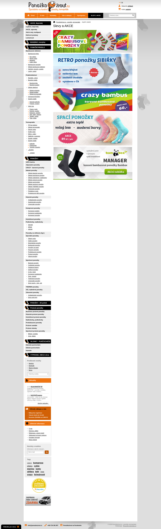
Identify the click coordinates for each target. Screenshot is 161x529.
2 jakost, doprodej (32, 27)
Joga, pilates (32, 336)
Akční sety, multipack (33, 32)
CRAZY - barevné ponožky (35, 167)
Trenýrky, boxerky (35, 147)
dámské (30, 225)
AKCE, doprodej (36, 23)
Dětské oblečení (33, 87)
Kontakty (53, 15)
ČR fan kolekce (32, 125)
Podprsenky (33, 145)
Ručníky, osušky (34, 111)
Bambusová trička (33, 54)
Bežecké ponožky (33, 263)
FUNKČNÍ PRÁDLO (37, 47)
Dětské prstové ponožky (35, 180)
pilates (30, 466)
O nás (42, 15)
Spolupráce (81, 15)
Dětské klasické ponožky (35, 173)
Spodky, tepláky (32, 138)
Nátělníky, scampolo (34, 136)
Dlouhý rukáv (32, 129)
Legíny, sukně (32, 71)
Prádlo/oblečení (31, 75)
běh (37, 471)
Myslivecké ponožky (34, 245)
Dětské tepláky (34, 92)
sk (122, 2)
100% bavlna (30, 162)
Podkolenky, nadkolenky (34, 222)
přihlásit (130, 6)
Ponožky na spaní (33, 247)
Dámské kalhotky (35, 102)
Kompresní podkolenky (35, 213)
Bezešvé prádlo (32, 80)
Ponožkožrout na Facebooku (72, 525)
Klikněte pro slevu (11, 527)
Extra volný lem (32, 297)
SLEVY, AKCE (95, 15)
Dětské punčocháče (34, 182)
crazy (30, 474)
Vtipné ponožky (32, 256)
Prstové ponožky (33, 254)
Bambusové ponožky (34, 64)
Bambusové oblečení (33, 51)
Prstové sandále (31, 325)
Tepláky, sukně (34, 116)
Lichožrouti (30, 38)
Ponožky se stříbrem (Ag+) (35, 233)
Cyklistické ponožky (34, 265)
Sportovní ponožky (32, 260)
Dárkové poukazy (32, 35)
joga (42, 472)
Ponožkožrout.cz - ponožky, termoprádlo (68, 22)
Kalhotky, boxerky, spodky (35, 69)
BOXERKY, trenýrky (37, 42)
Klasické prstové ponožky (35, 314)
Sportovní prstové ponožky (35, 331)
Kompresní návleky (33, 211)
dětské (30, 227)
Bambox (31, 363)
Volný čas (31, 106)
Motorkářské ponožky (34, 243)
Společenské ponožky (34, 202)
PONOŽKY (34, 158)
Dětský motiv (32, 238)
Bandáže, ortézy (33, 78)
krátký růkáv (33, 62)
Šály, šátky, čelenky (35, 114)
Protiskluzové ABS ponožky (36, 193)
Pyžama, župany (34, 103)
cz (120, 2)
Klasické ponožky (32, 197)
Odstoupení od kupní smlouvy (37, 435)
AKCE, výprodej (31, 29)
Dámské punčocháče (33, 345)
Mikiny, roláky (32, 134)
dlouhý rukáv (33, 58)
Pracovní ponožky (33, 250)
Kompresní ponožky (33, 208)
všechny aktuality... (43, 403)
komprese (38, 463)
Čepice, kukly (33, 109)
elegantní (32, 60)
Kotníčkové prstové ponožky (36, 317)
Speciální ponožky (32, 236)
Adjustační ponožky (33, 165)
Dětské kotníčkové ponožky (36, 175)
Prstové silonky (31, 328)
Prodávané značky (34, 361)
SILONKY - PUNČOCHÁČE (40, 341)
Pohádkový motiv (33, 191)
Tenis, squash (32, 276)
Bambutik (31, 366)
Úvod (31, 15)
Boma (30, 370)
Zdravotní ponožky (32, 292)
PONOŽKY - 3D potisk (38, 303)
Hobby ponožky (32, 241)
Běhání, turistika (33, 334)
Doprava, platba (33, 431)
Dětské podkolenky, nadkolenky (37, 178)
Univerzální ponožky (34, 204)
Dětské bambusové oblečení (36, 67)
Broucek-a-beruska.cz (129, 526)
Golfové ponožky (33, 270)
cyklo (36, 466)
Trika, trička (33, 118)
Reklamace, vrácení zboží (36, 433)
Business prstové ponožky (35, 311)
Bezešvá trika (34, 83)
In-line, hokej (32, 272)
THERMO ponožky (32, 287)
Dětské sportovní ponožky (35, 184)
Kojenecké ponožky (34, 189)
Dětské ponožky (31, 170)
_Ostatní (32, 153)
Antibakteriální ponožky (35, 200)
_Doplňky (31, 150)
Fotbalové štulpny (33, 267)
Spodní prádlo (32, 99)
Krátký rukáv (32, 132)
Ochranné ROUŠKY (34, 96)
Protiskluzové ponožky (34, 252)
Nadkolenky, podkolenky (34, 320)
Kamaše (29, 350)
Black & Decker (33, 368)
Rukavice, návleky (35, 113)
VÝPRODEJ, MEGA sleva (39, 355)
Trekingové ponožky (34, 278)
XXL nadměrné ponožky (34, 289)
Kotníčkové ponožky (33, 219)
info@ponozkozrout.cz (35, 525)
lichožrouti (39, 474)
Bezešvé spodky (34, 85)
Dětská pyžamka (34, 90)
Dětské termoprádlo (35, 94)
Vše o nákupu (67, 15)
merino (30, 469)
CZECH (29, 463)
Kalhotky (32, 144)
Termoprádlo (30, 122)
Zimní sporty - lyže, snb (35, 283)
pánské (30, 229)
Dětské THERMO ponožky (36, 186)
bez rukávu (33, 57)
